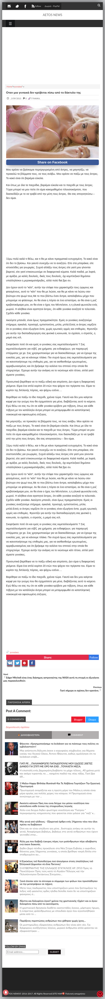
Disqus (92, 719)
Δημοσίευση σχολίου (17, 727)
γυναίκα (14, 652)
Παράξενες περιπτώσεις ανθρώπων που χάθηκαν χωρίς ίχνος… (53, 920)
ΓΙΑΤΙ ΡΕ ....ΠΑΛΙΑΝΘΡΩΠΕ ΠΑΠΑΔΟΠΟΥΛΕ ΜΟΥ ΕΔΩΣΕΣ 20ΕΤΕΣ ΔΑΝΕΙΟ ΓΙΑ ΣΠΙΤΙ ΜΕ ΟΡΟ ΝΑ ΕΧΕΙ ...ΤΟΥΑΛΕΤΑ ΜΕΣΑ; (56, 765)
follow (36, 6)
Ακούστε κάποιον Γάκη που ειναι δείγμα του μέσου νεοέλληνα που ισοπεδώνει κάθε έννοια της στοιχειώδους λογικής (54, 805)
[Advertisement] (52, 55)
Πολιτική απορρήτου (73, 993)
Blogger (78, 719)
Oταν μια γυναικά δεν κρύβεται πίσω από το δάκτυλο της (43, 92)
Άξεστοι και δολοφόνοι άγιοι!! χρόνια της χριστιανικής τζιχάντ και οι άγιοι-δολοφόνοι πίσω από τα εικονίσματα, (59, 902)
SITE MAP (57, 993)
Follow (94, 657)
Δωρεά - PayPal (52, 6)
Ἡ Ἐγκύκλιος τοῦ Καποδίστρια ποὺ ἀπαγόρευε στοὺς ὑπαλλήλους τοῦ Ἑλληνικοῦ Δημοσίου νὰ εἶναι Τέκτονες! (56, 863)
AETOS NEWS (52, 15)
